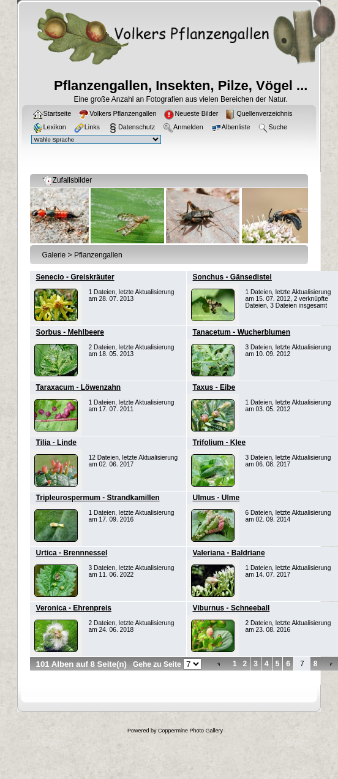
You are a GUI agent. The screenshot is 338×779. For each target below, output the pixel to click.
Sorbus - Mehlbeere (70, 332)
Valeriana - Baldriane (229, 553)
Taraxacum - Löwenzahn (78, 387)
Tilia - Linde (56, 442)
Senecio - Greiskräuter (75, 277)
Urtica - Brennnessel (72, 553)
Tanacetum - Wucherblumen (242, 332)
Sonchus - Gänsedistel (232, 277)
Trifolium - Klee (219, 442)
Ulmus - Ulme (216, 497)
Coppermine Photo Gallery (190, 731)
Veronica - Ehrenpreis (73, 608)
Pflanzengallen (98, 255)
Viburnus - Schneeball (231, 608)
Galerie (54, 255)
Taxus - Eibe (214, 387)
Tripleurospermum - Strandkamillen (98, 497)
